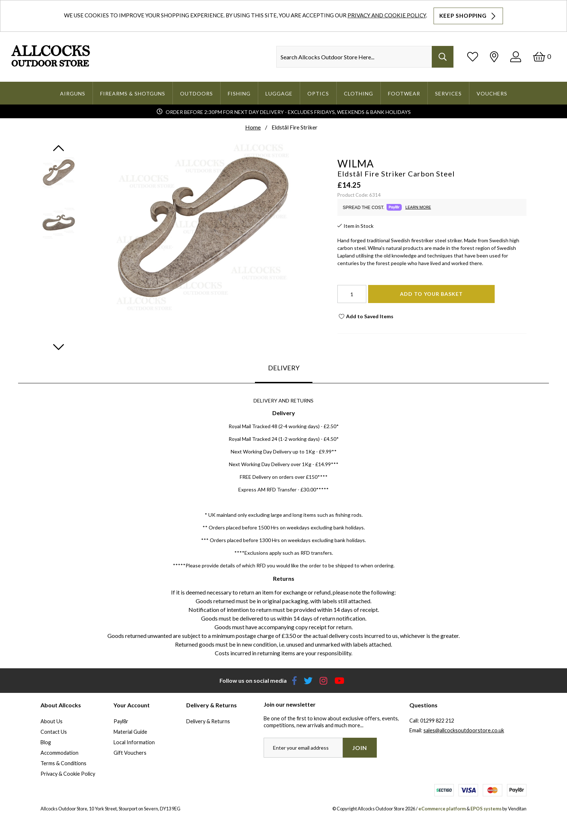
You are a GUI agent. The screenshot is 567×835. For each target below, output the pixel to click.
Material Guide (130, 732)
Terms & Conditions (63, 763)
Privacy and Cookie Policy (387, 15)
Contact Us (53, 732)
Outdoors (196, 93)
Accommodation (59, 753)
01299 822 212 (437, 720)
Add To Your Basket (431, 294)
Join (359, 747)
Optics (318, 93)
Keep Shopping (468, 16)
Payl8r (121, 721)
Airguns (72, 93)
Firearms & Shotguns (132, 93)
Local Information (134, 742)
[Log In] (515, 56)
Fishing (239, 93)
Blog (45, 742)
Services (448, 93)
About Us (51, 721)
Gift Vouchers (130, 753)
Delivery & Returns (208, 721)
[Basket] (542, 56)
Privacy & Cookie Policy (67, 774)
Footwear (404, 93)
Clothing (358, 93)
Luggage (279, 93)
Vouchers (492, 93)
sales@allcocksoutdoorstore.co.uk (463, 730)
